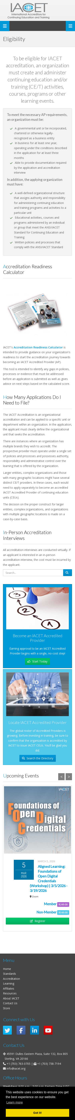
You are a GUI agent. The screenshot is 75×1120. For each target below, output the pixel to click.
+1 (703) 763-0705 (18, 1064)
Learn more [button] (14, 1102)
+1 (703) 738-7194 (49, 1064)
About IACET (11, 998)
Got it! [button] (37, 1112)
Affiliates (8, 988)
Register (37, 921)
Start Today (37, 661)
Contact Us (10, 1003)
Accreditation (11, 979)
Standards (9, 974)
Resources (10, 993)
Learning (8, 983)
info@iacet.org (16, 1068)
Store (6, 1008)
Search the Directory (37, 758)
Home (7, 969)
